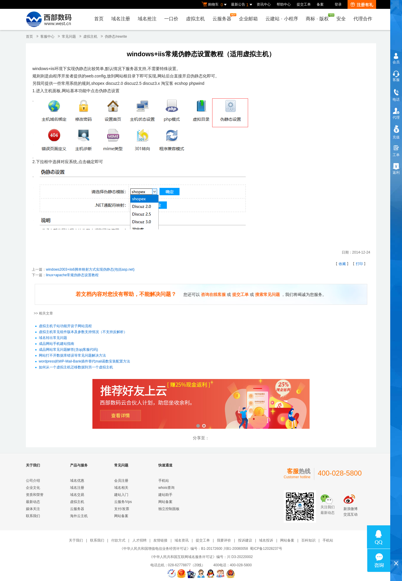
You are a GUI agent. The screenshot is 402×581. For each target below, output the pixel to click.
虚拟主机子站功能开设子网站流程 (65, 326)
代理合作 (362, 18)
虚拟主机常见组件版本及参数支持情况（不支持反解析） (83, 332)
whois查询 (166, 488)
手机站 (163, 481)
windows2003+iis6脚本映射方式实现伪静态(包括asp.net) (90, 269)
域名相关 (121, 488)
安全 (341, 18)
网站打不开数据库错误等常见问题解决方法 (72, 356)
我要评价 (224, 540)
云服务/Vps (123, 502)
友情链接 (160, 540)
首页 (99, 18)
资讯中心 (264, 4)
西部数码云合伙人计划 (201, 404)
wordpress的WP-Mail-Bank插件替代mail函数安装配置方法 (84, 362)
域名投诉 (266, 540)
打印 (359, 264)
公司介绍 (33, 481)
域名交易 (77, 495)
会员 (396, 62)
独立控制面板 (169, 509)
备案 (320, 4)
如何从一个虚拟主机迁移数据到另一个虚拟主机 (76, 367)
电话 (396, 99)
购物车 (215, 5)
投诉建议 (245, 540)
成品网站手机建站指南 (56, 344)
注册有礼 (361, 4)
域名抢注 (147, 18)
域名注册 (120, 18)
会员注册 (121, 481)
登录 (338, 4)
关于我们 (76, 540)
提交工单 (304, 4)
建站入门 (121, 495)
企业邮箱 (248, 18)
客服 (396, 80)
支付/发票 (121, 509)
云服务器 (223, 17)
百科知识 (308, 540)
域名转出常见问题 (53, 338)
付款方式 (118, 540)
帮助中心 (284, 4)
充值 (396, 137)
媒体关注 (33, 509)
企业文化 (33, 488)
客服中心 (47, 36)
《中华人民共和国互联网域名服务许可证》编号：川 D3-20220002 (201, 557)
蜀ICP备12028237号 (266, 549)
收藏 (342, 264)
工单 (396, 155)
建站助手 (165, 495)
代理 (396, 117)
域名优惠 (77, 481)
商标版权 (319, 17)
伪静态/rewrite (116, 36)
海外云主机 (79, 516)
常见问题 (69, 36)
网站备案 (121, 516)
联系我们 (33, 516)
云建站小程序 (281, 18)
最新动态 (33, 502)
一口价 (171, 18)
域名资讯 (182, 540)
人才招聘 (139, 540)
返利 (396, 173)
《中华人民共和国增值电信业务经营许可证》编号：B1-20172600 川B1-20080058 (184, 549)
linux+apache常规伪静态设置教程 (72, 275)
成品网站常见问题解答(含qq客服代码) (68, 350)
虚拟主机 (195, 18)
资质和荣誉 (35, 495)
